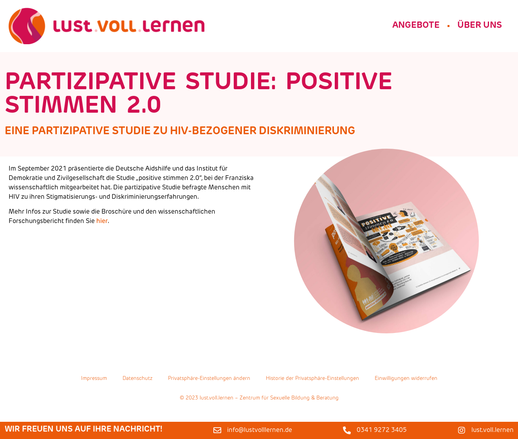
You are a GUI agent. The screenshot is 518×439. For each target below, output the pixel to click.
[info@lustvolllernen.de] (217, 430)
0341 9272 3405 (382, 430)
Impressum (94, 380)
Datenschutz (137, 380)
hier (102, 221)
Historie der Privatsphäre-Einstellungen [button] (312, 380)
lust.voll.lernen (492, 430)
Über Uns (479, 25)
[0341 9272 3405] (347, 430)
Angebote (416, 25)
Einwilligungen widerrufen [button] (406, 380)
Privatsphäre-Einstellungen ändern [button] (209, 380)
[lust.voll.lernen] (462, 430)
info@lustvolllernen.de (259, 430)
